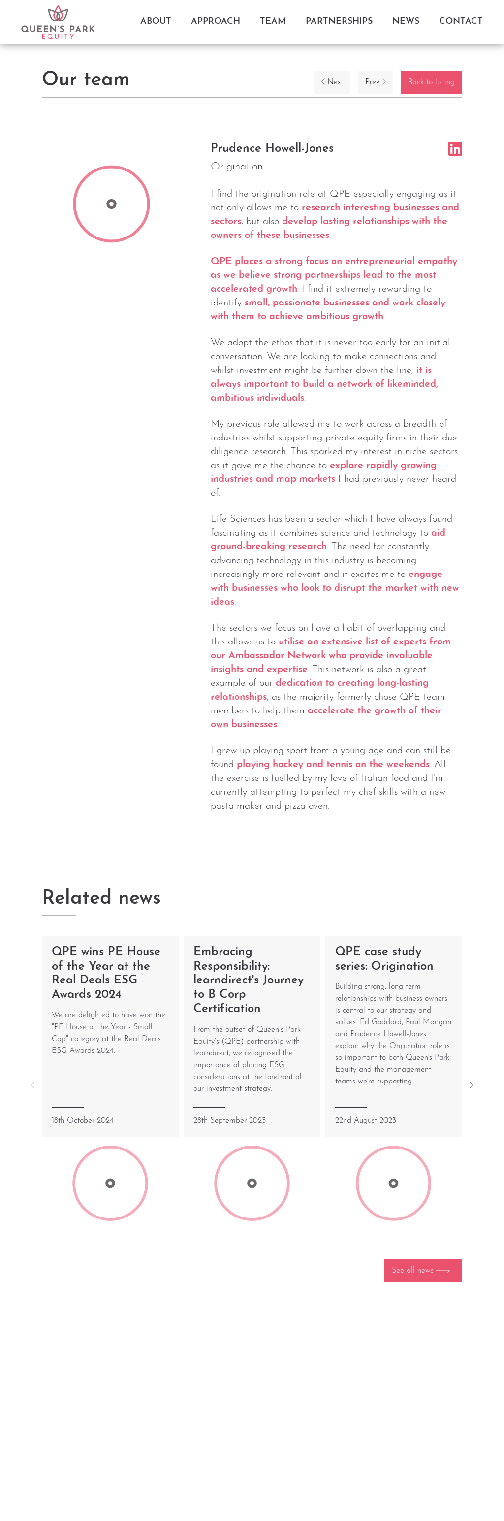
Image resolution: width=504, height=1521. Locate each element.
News (405, 21)
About (155, 21)
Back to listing (431, 82)
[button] (471, 1085)
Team (273, 21)
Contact (461, 21)
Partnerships (339, 21)
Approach (215, 21)
